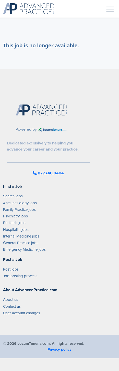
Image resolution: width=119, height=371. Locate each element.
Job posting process (20, 276)
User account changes (21, 313)
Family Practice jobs (19, 209)
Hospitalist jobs (16, 229)
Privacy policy (59, 349)
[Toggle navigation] (110, 9)
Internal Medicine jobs (21, 236)
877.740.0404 (48, 173)
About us (10, 299)
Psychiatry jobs (15, 216)
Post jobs (11, 269)
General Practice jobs (20, 243)
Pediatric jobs (14, 223)
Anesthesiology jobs (20, 203)
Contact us (12, 306)
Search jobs (13, 196)
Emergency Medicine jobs (24, 249)
